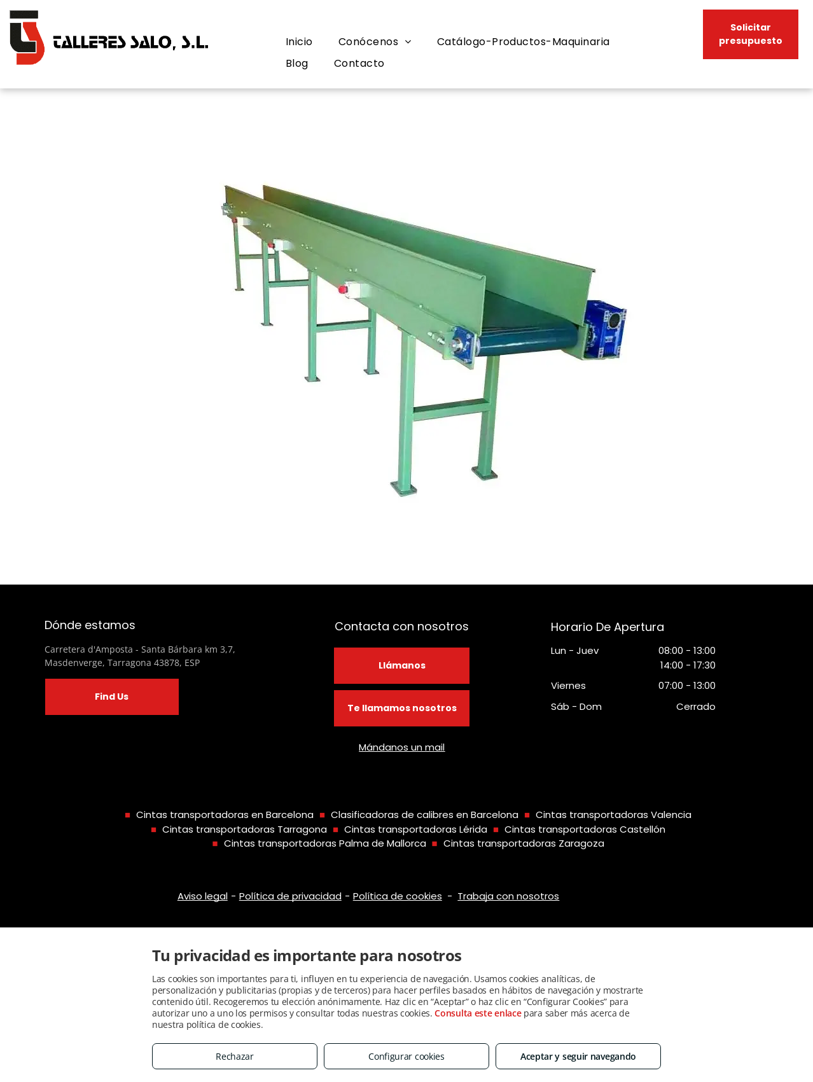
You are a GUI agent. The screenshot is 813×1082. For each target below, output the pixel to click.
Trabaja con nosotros (508, 896)
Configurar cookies (406, 1056)
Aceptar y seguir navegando (578, 1056)
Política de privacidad (290, 896)
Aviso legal (202, 896)
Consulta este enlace (477, 1013)
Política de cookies (397, 896)
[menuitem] (299, 42)
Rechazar (235, 1056)
